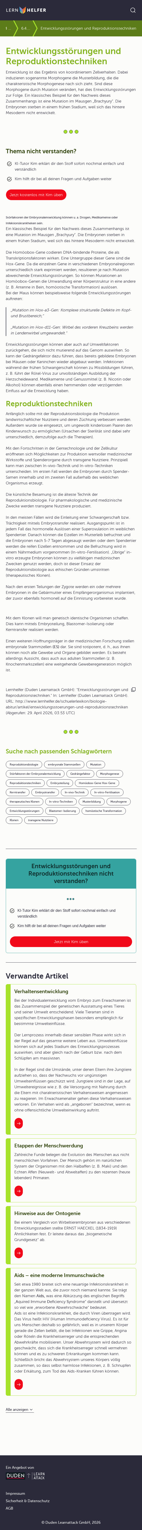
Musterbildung (92, 801)
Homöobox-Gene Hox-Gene (97, 783)
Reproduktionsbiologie (24, 764)
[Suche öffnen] (133, 10)
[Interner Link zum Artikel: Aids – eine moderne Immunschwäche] (18, 1384)
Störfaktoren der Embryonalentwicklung (35, 773)
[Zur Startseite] (26, 10)
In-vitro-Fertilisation (107, 792)
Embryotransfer (45, 792)
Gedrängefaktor (80, 773)
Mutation (95, 764)
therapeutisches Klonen (24, 801)
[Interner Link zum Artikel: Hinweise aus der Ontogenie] (18, 1252)
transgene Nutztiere (40, 820)
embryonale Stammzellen (64, 764)
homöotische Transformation (104, 811)
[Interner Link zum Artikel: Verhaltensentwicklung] (18, 1123)
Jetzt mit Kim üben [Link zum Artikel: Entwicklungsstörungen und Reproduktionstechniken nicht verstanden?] (71, 942)
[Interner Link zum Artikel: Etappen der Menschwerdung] (18, 1191)
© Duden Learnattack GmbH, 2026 (71, 1522)
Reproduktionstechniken (25, 783)
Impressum (15, 1493)
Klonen (14, 820)
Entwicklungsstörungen (24, 811)
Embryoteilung (59, 783)
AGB (9, 1508)
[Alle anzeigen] (20, 1410)
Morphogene (118, 801)
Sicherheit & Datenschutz (28, 1501)
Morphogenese (109, 773)
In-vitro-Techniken (61, 801)
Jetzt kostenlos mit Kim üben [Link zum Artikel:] (36, 195)
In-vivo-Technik (75, 792)
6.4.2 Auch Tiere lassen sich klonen (26, 28)
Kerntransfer (18, 792)
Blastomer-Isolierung (62, 811)
